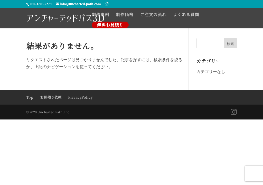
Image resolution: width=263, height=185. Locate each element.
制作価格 (124, 15)
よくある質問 (186, 15)
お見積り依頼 (50, 97)
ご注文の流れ (153, 15)
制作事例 (100, 15)
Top (29, 97)
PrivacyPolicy (80, 97)
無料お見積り (110, 25)
